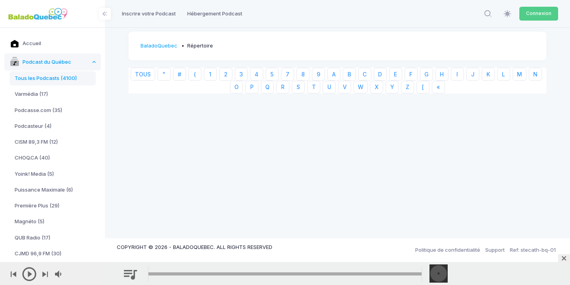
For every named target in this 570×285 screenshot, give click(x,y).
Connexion (538, 13)
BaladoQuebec (159, 45)
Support (495, 250)
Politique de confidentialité (447, 250)
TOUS (143, 74)
